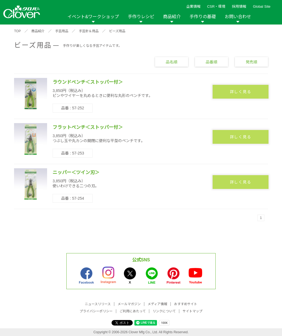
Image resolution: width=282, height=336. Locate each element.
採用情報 (239, 6)
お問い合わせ (238, 16)
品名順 (171, 61)
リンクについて (164, 311)
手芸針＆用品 (89, 31)
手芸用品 (61, 31)
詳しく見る (240, 92)
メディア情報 (157, 304)
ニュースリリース (98, 304)
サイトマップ (192, 311)
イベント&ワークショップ (93, 16)
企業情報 (193, 6)
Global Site (261, 6)
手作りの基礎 (202, 16)
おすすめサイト (185, 304)
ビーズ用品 (117, 31)
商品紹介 (172, 16)
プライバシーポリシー (96, 311)
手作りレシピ (141, 16)
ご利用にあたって (133, 311)
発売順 (251, 61)
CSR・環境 (216, 6)
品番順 (211, 61)
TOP (17, 31)
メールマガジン (129, 304)
